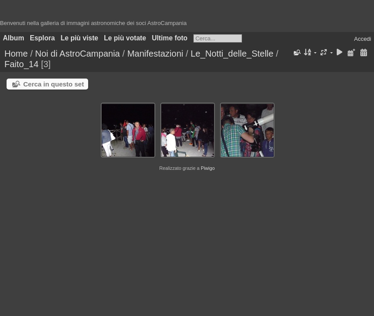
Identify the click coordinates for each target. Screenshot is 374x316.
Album (14, 38)
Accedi (362, 39)
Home (16, 53)
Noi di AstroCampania (77, 53)
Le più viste (79, 38)
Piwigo (208, 168)
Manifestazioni (155, 53)
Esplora (42, 38)
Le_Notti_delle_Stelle (232, 53)
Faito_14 (21, 64)
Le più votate (125, 38)
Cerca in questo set (53, 84)
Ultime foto (169, 38)
